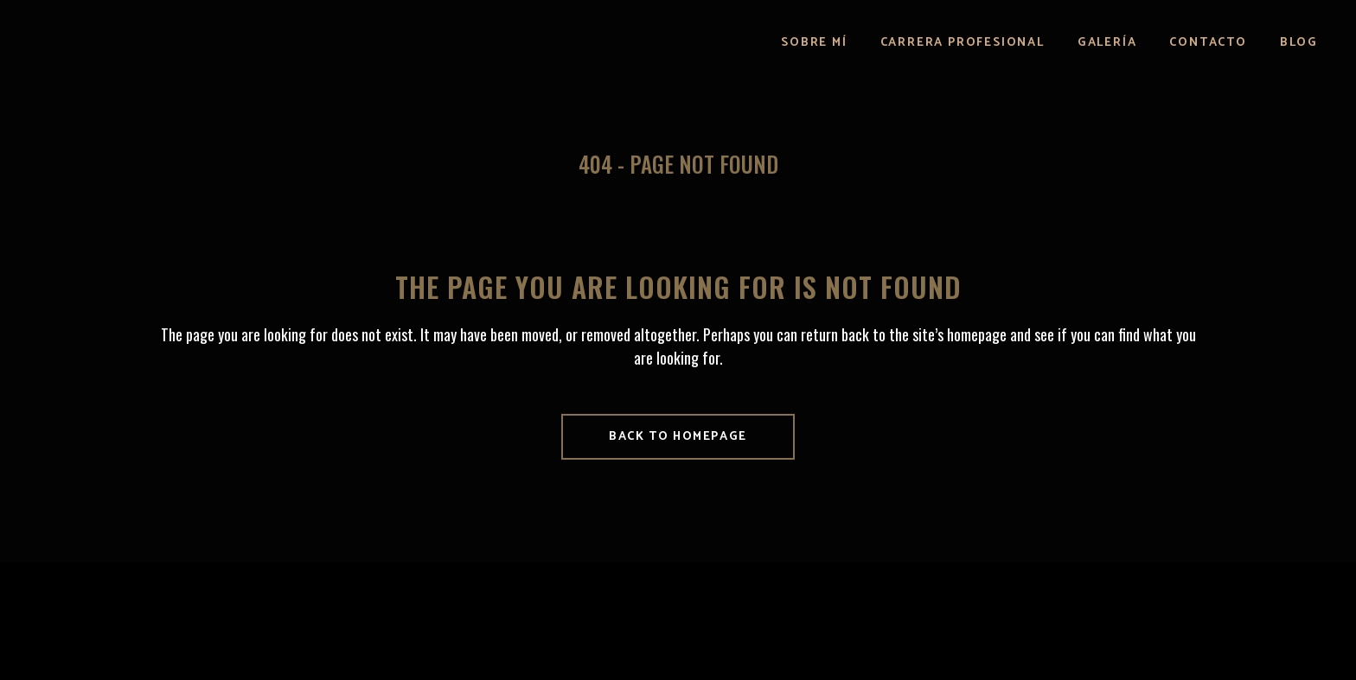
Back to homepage (678, 437)
